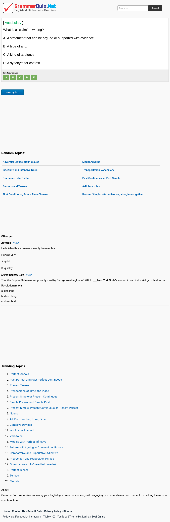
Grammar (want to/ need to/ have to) (33, 464)
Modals (14, 481)
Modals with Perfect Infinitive (28, 441)
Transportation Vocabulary (98, 170)
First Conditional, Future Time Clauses (25, 194)
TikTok (47, 516)
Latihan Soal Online (93, 516)
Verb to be (16, 436)
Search (155, 8)
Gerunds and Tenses (15, 186)
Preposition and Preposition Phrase (32, 458)
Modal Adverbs (91, 161)
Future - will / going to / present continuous (37, 447)
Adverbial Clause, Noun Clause (21, 161)
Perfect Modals (19, 374)
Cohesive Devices (21, 424)
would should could (22, 430)
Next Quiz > (12, 92)
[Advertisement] (85, 122)
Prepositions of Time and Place (29, 391)
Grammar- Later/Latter (16, 178)
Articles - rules (91, 186)
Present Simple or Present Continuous (33, 396)
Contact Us (18, 511)
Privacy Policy (52, 511)
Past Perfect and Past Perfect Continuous (36, 379)
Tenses (14, 475)
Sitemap (68, 511)
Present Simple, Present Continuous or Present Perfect (44, 407)
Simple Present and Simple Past (30, 402)
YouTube (62, 516)
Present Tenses (19, 385)
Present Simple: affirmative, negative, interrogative (112, 194)
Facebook (21, 516)
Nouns (14, 413)
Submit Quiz (34, 511)
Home (6, 511)
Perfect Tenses (19, 470)
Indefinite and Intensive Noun (20, 170)
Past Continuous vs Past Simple (101, 178)
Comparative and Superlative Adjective (34, 453)
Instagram (35, 516)
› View (15, 242)
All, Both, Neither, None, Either (28, 419)
